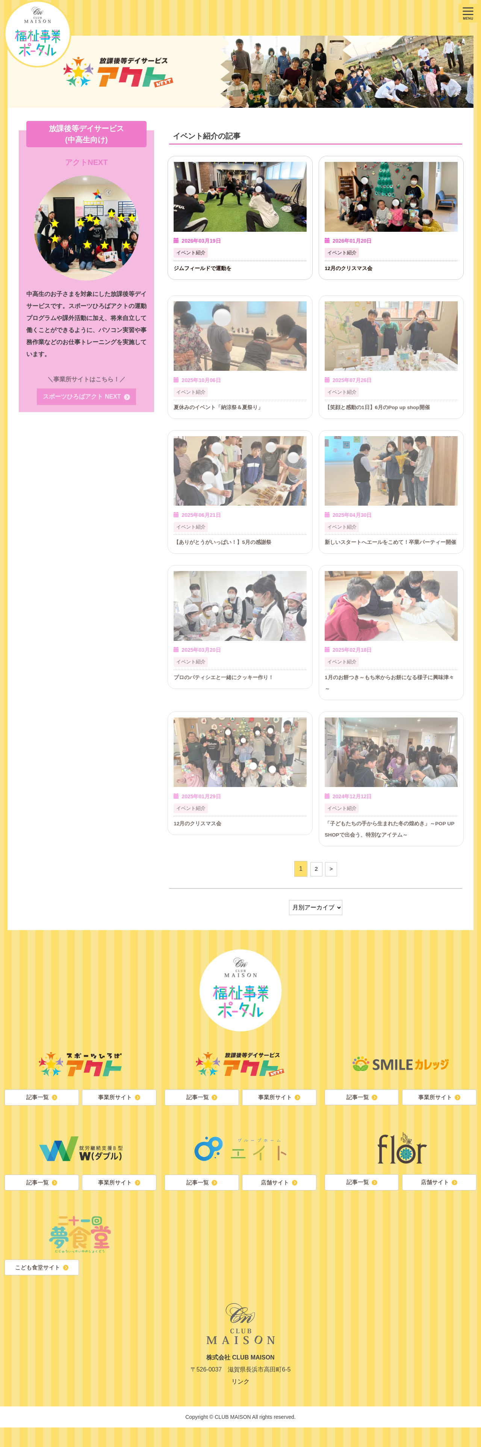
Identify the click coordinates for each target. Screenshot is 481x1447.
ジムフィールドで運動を (205, 269)
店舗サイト (275, 1199)
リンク (240, 1401)
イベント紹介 (192, 253)
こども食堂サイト (37, 1286)
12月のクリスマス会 (350, 269)
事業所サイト (115, 1113)
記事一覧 (37, 1113)
